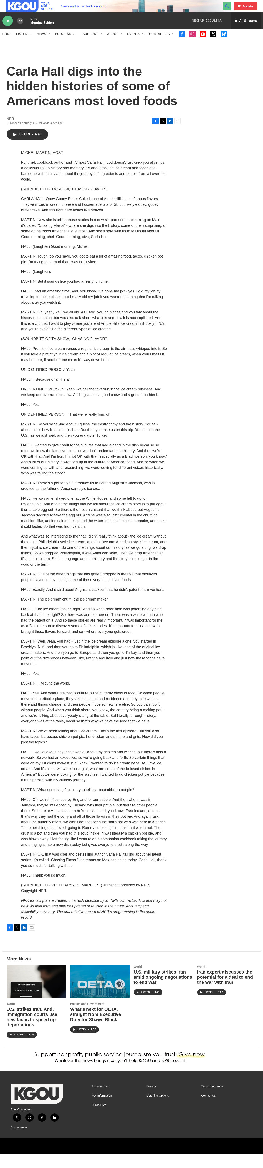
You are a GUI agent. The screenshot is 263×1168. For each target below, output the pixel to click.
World (11, 1017)
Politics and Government (87, 1017)
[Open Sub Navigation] (30, 43)
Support (90, 43)
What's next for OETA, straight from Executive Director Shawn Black (95, 1028)
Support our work (212, 1099)
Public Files (99, 1118)
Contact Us (159, 43)
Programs (64, 43)
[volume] (20, 30)
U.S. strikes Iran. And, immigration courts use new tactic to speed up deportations (32, 1030)
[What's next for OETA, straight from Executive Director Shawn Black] (100, 995)
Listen (22, 43)
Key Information (102, 1109)
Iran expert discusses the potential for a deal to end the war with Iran (225, 990)
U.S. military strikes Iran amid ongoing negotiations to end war (163, 990)
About (112, 43)
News (41, 43)
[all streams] (246, 30)
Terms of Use (100, 1099)
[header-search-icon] (229, 11)
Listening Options (157, 1109)
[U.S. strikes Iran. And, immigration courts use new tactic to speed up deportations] (36, 995)
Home (7, 43)
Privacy (151, 1099)
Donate (250, 11)
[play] (7, 30)
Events (133, 43)
